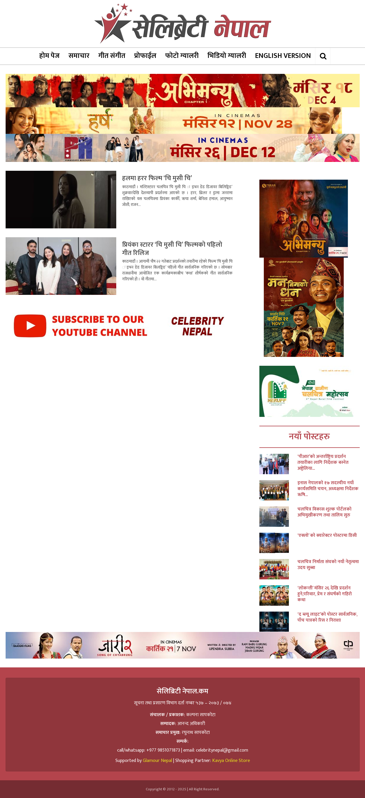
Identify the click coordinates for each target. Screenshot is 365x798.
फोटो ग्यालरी (182, 56)
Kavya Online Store (231, 761)
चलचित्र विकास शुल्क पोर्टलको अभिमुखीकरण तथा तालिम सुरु (324, 512)
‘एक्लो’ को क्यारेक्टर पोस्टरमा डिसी (327, 536)
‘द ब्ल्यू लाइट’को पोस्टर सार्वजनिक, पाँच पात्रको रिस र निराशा (327, 617)
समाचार (78, 56)
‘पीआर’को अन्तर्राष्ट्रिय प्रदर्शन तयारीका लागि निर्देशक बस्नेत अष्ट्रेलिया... (322, 463)
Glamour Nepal (157, 761)
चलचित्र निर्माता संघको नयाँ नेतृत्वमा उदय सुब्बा (328, 565)
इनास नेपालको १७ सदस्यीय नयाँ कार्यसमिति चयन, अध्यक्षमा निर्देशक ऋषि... (328, 489)
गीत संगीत (111, 56)
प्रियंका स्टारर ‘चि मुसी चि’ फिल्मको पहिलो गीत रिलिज (172, 249)
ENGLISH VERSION (283, 56)
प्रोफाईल (145, 56)
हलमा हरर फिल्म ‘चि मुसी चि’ (157, 178)
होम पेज (49, 56)
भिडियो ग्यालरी (226, 56)
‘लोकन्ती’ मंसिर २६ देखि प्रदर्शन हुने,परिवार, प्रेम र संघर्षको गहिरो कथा (324, 594)
